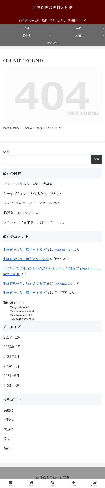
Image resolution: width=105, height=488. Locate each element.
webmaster (63, 249)
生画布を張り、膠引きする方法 (26, 249)
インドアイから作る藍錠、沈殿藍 (28, 183)
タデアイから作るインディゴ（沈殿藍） (33, 202)
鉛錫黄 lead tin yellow (21, 212)
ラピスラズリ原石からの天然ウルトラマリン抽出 (39, 268)
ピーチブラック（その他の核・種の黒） (33, 193)
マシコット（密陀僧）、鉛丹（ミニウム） (35, 222)
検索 (6, 151)
